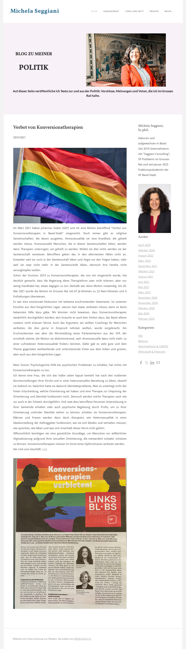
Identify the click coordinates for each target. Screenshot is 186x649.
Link (44, 449)
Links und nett (131, 11)
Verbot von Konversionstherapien (48, 127)
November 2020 (148, 303)
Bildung (143, 341)
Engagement (107, 11)
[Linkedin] (152, 362)
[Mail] (158, 362)
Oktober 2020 (146, 308)
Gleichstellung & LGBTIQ (153, 346)
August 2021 (145, 276)
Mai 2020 (143, 313)
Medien (151, 11)
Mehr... (166, 11)
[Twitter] (147, 362)
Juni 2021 (143, 282)
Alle (140, 336)
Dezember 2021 (147, 266)
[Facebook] (141, 362)
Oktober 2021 (146, 271)
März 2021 (144, 292)
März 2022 (144, 261)
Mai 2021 (143, 287)
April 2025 (144, 245)
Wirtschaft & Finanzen (151, 351)
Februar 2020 (146, 319)
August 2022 (145, 255)
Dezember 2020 (147, 298)
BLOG (90, 11)
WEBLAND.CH (82, 638)
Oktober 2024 (146, 250)
